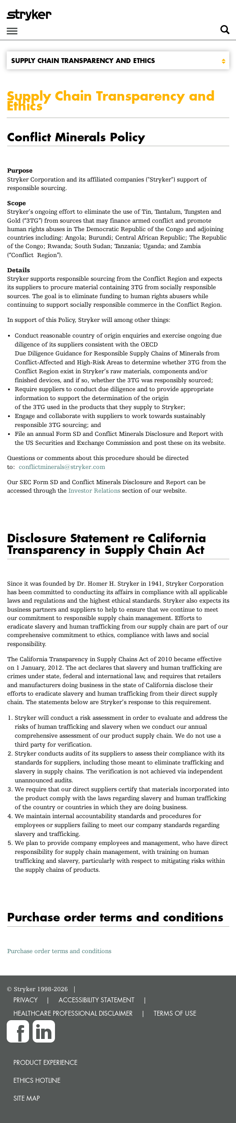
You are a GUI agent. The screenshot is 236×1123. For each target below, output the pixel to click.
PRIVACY (25, 1000)
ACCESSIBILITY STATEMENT (97, 1000)
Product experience (45, 1062)
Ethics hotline (36, 1080)
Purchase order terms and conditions (59, 950)
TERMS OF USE (175, 1013)
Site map (26, 1098)
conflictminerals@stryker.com (64, 466)
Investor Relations (94, 490)
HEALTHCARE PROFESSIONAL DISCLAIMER (73, 1013)
